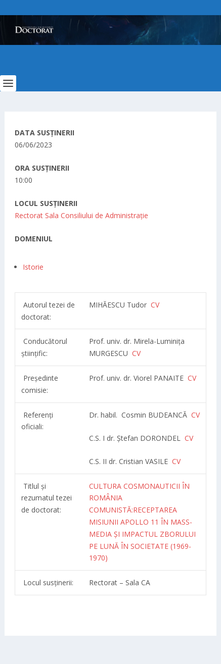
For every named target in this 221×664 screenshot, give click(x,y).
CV (136, 353)
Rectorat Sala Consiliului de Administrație (81, 215)
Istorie (33, 267)
